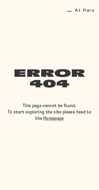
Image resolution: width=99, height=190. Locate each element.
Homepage (53, 118)
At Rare (81, 10)
